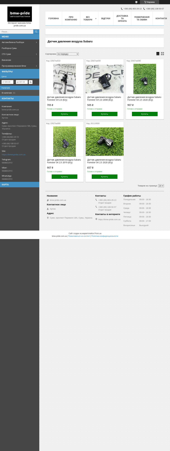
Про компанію (71, 18)
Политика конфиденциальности (104, 236)
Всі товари (87, 18)
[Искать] (36, 31)
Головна (53, 18)
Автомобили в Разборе (13, 42)
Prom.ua (97, 233)
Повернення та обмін (141, 18)
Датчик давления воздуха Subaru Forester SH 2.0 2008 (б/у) (104, 98)
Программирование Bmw (14, 65)
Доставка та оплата (122, 18)
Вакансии (6, 60)
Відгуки (105, 18)
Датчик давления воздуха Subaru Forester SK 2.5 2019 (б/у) (64, 161)
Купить (64, 114)
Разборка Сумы (9, 48)
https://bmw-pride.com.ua (13, 154)
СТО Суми (6, 54)
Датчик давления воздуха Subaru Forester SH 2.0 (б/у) (64, 98)
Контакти (161, 18)
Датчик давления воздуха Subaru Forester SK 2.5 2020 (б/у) (144, 98)
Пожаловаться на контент (79, 236)
